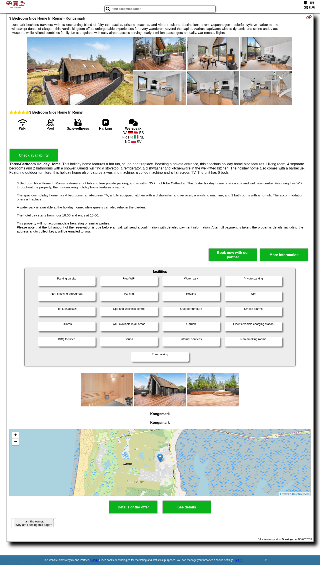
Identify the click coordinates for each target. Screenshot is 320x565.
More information (284, 255)
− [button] (15, 442)
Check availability (34, 155)
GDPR (239, 560)
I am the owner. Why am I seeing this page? (34, 523)
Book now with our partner (233, 255)
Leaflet (284, 494)
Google (94, 560)
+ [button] (15, 435)
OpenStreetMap (301, 494)
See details (186, 507)
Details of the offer (133, 507)
